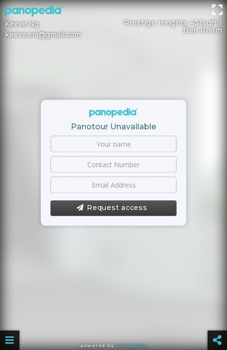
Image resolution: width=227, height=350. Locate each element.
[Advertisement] (113, 22)
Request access (112, 208)
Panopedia (131, 345)
